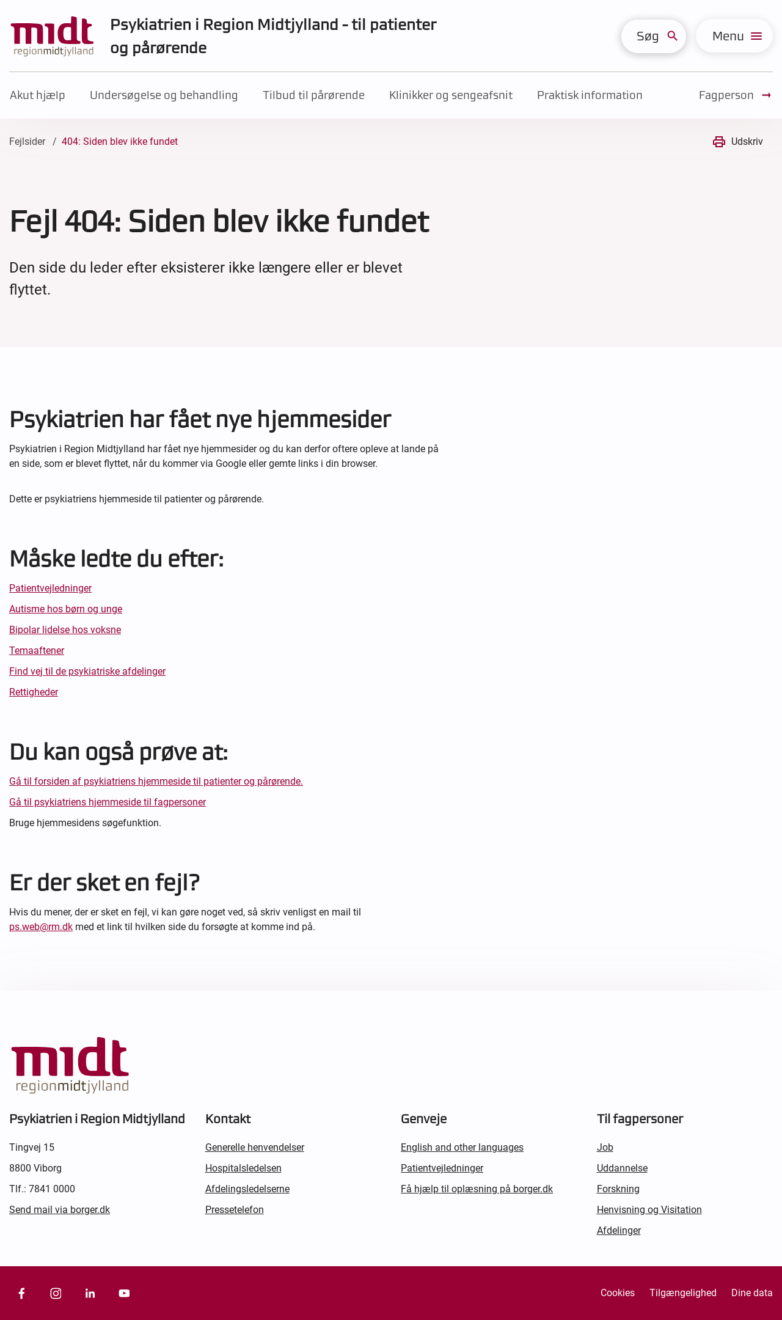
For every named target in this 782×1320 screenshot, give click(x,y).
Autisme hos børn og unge (65, 609)
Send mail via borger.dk (59, 1210)
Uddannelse (622, 1168)
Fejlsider (27, 141)
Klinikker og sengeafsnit (451, 95)
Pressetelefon (234, 1210)
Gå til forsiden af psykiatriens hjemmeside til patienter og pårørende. (156, 781)
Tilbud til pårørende (314, 95)
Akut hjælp (37, 95)
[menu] (734, 36)
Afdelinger (619, 1230)
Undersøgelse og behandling (164, 95)
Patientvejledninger (50, 588)
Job (605, 1147)
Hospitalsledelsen (243, 1168)
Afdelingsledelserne (247, 1189)
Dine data (752, 1293)
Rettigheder (33, 692)
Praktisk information (590, 95)
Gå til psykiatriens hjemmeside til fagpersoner (107, 802)
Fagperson (736, 95)
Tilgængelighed (683, 1293)
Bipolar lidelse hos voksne (65, 630)
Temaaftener (36, 650)
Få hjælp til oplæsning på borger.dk (477, 1189)
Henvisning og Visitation (649, 1210)
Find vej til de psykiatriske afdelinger (87, 671)
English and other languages (462, 1147)
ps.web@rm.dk (41, 927)
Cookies (618, 1293)
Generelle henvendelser (254, 1147)
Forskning (618, 1189)
